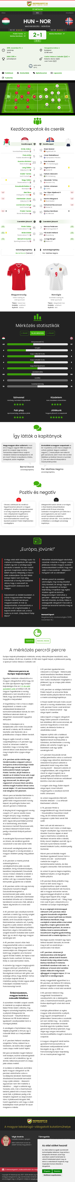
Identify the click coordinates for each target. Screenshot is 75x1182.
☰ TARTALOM (37, 9)
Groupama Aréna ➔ (52, 48)
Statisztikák (23, 73)
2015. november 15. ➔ (15, 48)
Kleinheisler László (24, 199)
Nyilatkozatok (40, 73)
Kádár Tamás (25, 174)
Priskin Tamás (25, 211)
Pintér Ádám (26, 226)
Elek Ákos (27, 192)
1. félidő (24, 333)
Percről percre (43, 641)
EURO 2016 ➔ (11, 57)
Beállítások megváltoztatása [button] (52, 1175)
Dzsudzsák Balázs (22, 186)
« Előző (3, 13)
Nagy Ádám (26, 180)
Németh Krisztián (24, 239)
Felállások (7, 73)
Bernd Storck (21, 253)
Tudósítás (7, 78)
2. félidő (51, 333)
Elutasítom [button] (57, 1171)
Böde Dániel (26, 233)
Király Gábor (26, 149)
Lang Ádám (26, 168)
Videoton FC (24, 170)
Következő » (70, 13)
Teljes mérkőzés (37, 333)
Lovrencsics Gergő (23, 205)
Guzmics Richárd (24, 161)
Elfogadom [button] (47, 1171)
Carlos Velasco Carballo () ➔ (57, 57)
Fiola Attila (27, 155)
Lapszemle (56, 73)
